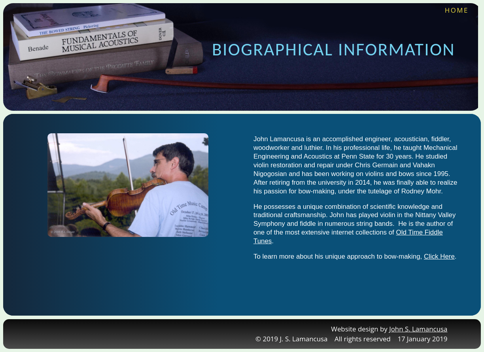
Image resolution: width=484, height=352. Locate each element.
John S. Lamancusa (418, 328)
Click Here (439, 256)
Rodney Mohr (421, 191)
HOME (457, 10)
